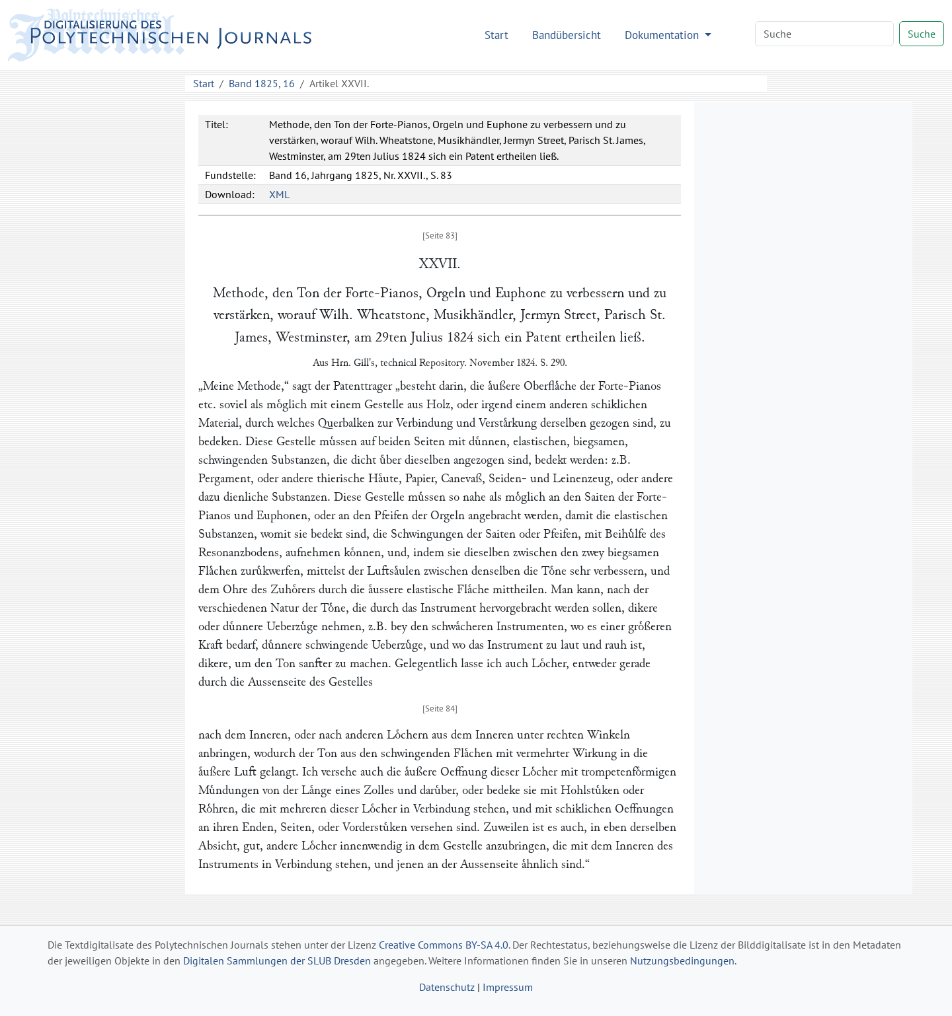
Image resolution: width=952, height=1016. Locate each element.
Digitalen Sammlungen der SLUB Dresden (277, 960)
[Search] (824, 33)
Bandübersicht (566, 34)
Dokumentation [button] (663, 34)
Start (496, 34)
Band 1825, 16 (262, 83)
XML (279, 194)
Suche (921, 33)
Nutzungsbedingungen (682, 960)
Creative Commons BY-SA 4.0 (443, 944)
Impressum (508, 987)
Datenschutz (447, 987)
